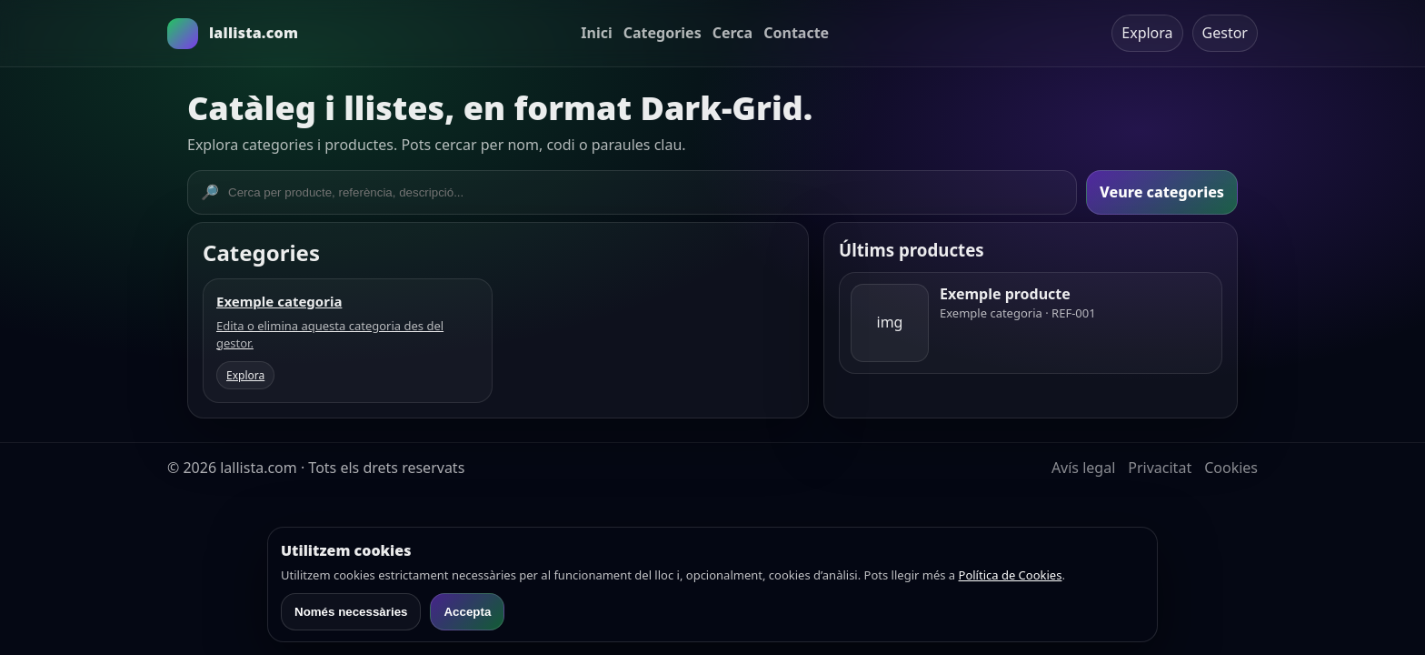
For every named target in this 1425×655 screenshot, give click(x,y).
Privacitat (1159, 468)
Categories (662, 33)
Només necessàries (350, 612)
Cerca (732, 33)
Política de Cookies (1010, 575)
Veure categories (1162, 192)
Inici (596, 33)
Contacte (796, 33)
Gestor (1225, 33)
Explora (1146, 33)
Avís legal (1083, 468)
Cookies (1231, 468)
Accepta (467, 612)
